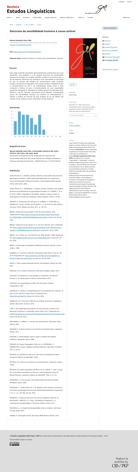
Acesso (129, 2)
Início (11, 25)
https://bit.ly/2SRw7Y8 (18, 296)
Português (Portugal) (112, 57)
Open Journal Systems (110, 69)
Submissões (37, 17)
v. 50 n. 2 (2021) (29, 25)
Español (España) (111, 47)
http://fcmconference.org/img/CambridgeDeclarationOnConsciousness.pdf (37, 314)
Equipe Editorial (50, 17)
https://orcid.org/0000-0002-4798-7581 (20, 45)
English (107, 44)
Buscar (126, 17)
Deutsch (108, 41)
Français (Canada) (111, 50)
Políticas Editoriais (67, 17)
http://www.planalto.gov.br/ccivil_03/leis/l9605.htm (31, 238)
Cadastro (122, 2)
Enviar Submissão (110, 28)
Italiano (107, 54)
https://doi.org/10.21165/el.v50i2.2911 (27, 52)
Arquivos (26, 17)
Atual (18, 17)
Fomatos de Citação (77, 115)
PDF (73, 85)
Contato (90, 17)
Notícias (81, 17)
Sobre (8, 17)
